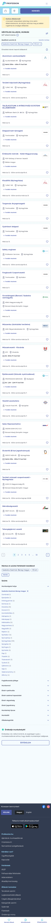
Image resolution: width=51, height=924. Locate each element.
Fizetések (5, 911)
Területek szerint (8, 891)
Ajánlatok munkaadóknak (12, 838)
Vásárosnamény (8, 672)
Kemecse (6, 604)
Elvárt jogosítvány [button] (25, 705)
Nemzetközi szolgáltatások (13, 846)
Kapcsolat (6, 860)
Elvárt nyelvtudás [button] (25, 690)
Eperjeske (6, 598)
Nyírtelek (6, 650)
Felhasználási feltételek (11, 873)
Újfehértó (6, 666)
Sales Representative (11, 424)
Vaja (4, 669)
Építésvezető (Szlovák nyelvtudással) (18, 374)
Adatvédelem (7, 877)
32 (36, 555)
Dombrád (6, 594)
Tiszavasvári (7, 659)
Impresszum (7, 842)
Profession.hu (12, 3)
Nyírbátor (6, 635)
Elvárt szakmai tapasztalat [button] (25, 695)
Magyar (19, 812)
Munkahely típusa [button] (25, 710)
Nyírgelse (6, 644)
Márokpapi (6, 619)
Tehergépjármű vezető (12, 529)
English (29, 812)
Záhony (6, 675)
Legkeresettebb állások (11, 895)
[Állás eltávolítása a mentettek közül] (47, 74)
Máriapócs (6, 616)
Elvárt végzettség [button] (25, 700)
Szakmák (5, 907)
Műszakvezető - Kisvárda (13, 347)
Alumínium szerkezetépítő (13, 56)
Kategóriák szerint (9, 903)
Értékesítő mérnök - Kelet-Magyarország (19, 154)
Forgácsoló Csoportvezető (13, 273)
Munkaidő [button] (25, 715)
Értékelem (25, 743)
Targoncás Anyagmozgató (13, 204)
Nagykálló (6, 629)
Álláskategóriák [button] (25, 720)
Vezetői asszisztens (10, 401)
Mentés (5, 575)
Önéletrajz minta (8, 915)
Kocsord (6, 610)
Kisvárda (6, 607)
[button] (17, 44)
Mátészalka (7, 622)
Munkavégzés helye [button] (25, 586)
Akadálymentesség (9, 881)
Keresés (36, 11)
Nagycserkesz (8, 625)
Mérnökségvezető (10, 506)
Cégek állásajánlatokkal (11, 899)
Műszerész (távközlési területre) (16, 324)
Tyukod (5, 663)
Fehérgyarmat (8, 601)
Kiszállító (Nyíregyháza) (12, 181)
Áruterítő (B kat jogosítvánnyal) (16, 451)
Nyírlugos (6, 647)
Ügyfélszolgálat (8, 856)
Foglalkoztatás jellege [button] (25, 680)
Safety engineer (9, 250)
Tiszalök (6, 656)
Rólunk (6, 812)
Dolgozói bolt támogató (12, 131)
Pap (4, 653)
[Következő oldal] (47, 555)
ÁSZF (4, 870)
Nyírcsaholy (7, 638)
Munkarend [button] (25, 685)
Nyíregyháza (8, 641)
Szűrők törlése (44, 40)
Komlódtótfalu (8, 613)
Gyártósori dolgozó (10, 227)
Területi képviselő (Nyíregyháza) (16, 83)
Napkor (5, 632)
